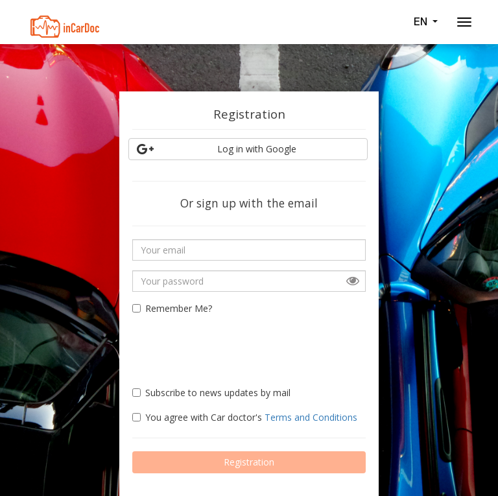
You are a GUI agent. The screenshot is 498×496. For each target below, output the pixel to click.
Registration (249, 462)
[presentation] (208, 344)
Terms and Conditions (311, 417)
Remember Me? (172, 308)
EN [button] (425, 21)
